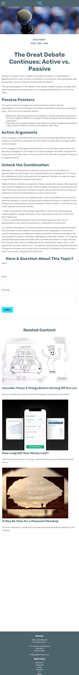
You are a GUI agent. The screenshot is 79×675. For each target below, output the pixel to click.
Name (4, 263)
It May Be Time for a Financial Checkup (30, 521)
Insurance (39, 669)
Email (4, 276)
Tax (39, 672)
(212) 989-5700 (42, 640)
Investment (39, 665)
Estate (39, 667)
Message (6, 290)
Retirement (39, 663)
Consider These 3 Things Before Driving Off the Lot (39, 388)
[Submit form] (7, 310)
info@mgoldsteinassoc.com (39, 654)
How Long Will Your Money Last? (25, 453)
